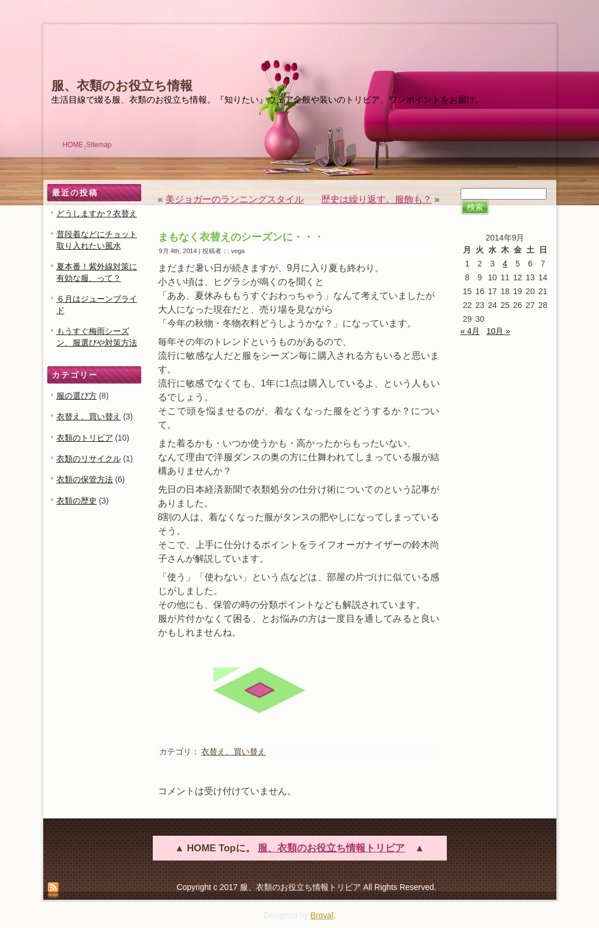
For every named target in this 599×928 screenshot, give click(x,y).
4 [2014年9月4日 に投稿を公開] (505, 263)
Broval (322, 915)
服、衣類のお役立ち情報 (122, 85)
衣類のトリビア (84, 437)
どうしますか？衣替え (96, 213)
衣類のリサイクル (88, 458)
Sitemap (99, 145)
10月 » (498, 331)
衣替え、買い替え (88, 416)
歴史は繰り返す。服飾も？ (376, 199)
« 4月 (470, 331)
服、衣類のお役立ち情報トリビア (331, 848)
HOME (73, 145)
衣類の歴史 (76, 500)
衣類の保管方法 (84, 479)
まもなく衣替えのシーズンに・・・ (241, 237)
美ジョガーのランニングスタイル (234, 199)
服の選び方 (76, 395)
